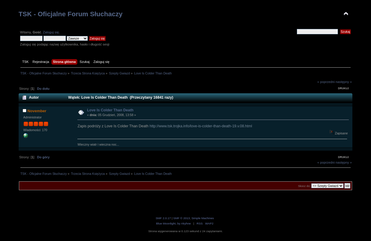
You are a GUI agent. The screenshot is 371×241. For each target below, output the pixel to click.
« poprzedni (326, 82)
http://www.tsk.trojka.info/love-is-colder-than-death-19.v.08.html (200, 126)
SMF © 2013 (181, 218)
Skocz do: (304, 186)
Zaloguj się (51, 32)
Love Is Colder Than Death (110, 110)
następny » (344, 82)
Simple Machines (202, 218)
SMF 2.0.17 (163, 218)
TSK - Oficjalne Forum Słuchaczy (71, 14)
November (36, 111)
